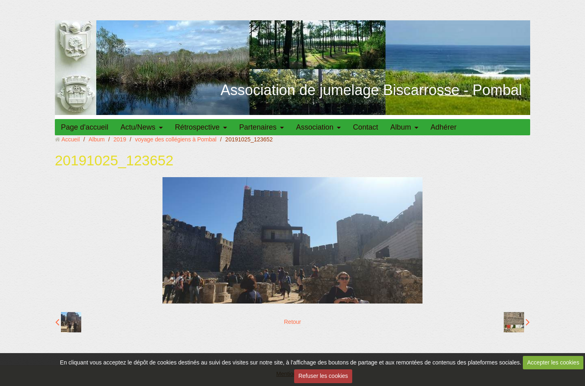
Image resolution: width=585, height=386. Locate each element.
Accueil (70, 139)
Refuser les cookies (323, 376)
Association (315, 127)
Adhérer (444, 127)
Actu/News (138, 127)
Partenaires (258, 127)
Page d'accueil (84, 127)
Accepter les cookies (553, 362)
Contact (365, 127)
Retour (292, 322)
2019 (119, 139)
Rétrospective (197, 127)
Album (400, 127)
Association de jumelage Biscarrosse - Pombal (371, 90)
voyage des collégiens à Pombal (176, 139)
